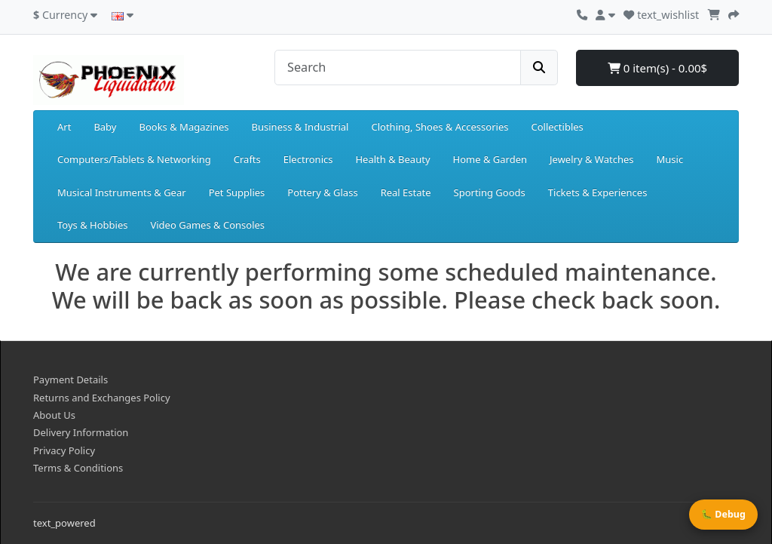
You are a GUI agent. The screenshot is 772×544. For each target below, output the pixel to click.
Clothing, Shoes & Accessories (439, 127)
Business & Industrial (300, 127)
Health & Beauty (392, 159)
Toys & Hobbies (92, 225)
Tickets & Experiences (598, 192)
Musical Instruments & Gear (121, 192)
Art (64, 127)
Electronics (308, 159)
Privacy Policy (64, 450)
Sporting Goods (489, 192)
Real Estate (406, 192)
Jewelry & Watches (591, 159)
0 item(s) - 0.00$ (657, 67)
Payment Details (70, 379)
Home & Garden (490, 159)
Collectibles (557, 127)
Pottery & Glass (322, 192)
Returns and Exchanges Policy (101, 397)
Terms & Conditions (78, 468)
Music (669, 159)
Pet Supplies (237, 192)
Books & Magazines (183, 127)
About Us (54, 415)
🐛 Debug (723, 514)
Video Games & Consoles (207, 225)
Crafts (247, 159)
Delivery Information (80, 432)
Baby (104, 127)
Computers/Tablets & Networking (134, 159)
